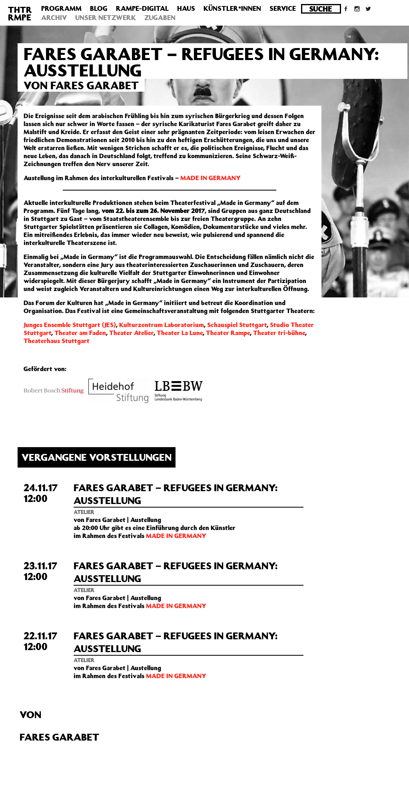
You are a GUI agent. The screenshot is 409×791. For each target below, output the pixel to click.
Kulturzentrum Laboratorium (161, 325)
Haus (186, 8)
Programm (61, 8)
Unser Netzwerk (105, 17)
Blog (99, 8)
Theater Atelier (131, 333)
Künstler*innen (232, 8)
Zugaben (160, 17)
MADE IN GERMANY (210, 178)
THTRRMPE (20, 13)
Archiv (54, 17)
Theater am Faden (80, 333)
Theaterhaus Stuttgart (57, 341)
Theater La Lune (180, 333)
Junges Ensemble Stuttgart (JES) (70, 325)
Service (282, 8)
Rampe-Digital (142, 8)
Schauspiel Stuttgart (237, 325)
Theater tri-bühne (279, 333)
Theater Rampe (228, 333)
